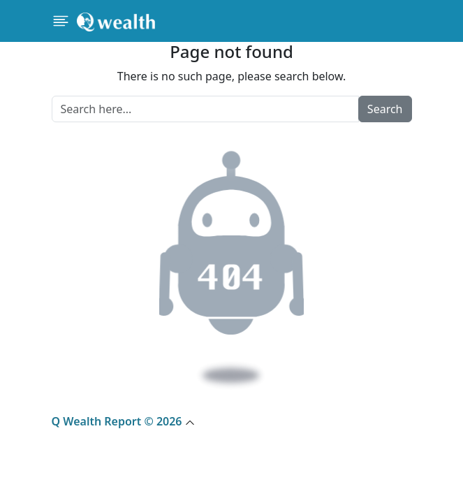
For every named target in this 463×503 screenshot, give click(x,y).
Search (385, 109)
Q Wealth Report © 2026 (123, 421)
